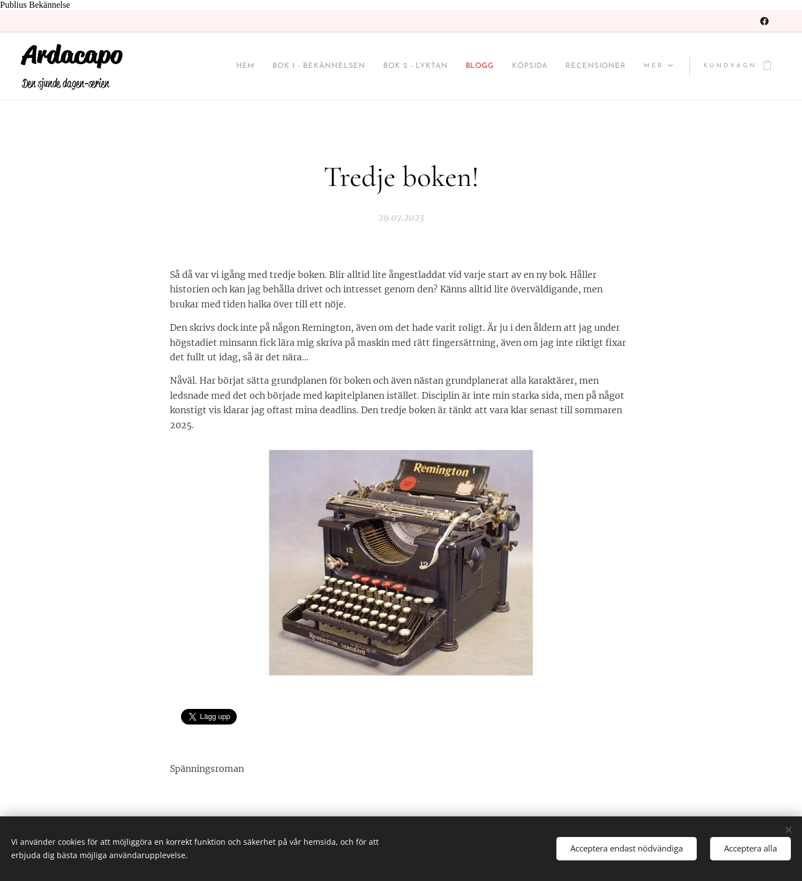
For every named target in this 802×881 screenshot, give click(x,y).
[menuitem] (197, 66)
